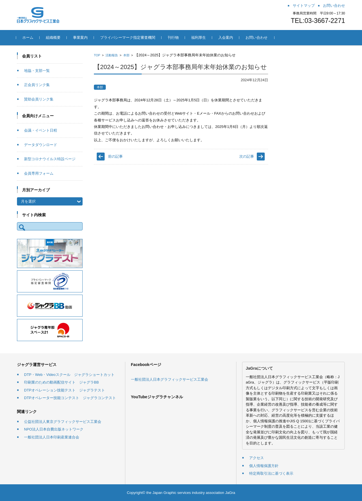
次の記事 (246, 156)
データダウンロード (40, 145)
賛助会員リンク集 (38, 99)
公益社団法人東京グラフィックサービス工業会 (62, 421)
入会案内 (226, 37)
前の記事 (115, 156)
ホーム (28, 37)
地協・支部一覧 (37, 70)
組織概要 (54, 37)
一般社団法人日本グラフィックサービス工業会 (169, 379)
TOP (97, 55)
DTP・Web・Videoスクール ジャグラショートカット (69, 374)
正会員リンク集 (37, 85)
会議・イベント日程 (40, 130)
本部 (126, 55)
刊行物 (174, 37)
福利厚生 (199, 37)
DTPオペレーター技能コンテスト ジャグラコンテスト (70, 398)
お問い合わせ (257, 37)
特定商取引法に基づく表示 (271, 473)
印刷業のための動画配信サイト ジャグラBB (61, 382)
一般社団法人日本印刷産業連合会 (51, 437)
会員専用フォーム (38, 173)
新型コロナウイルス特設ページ (50, 159)
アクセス (256, 458)
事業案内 (81, 37)
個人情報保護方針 (264, 466)
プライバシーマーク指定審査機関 (128, 37)
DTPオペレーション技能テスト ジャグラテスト (64, 390)
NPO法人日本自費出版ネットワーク (53, 429)
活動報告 (111, 55)
